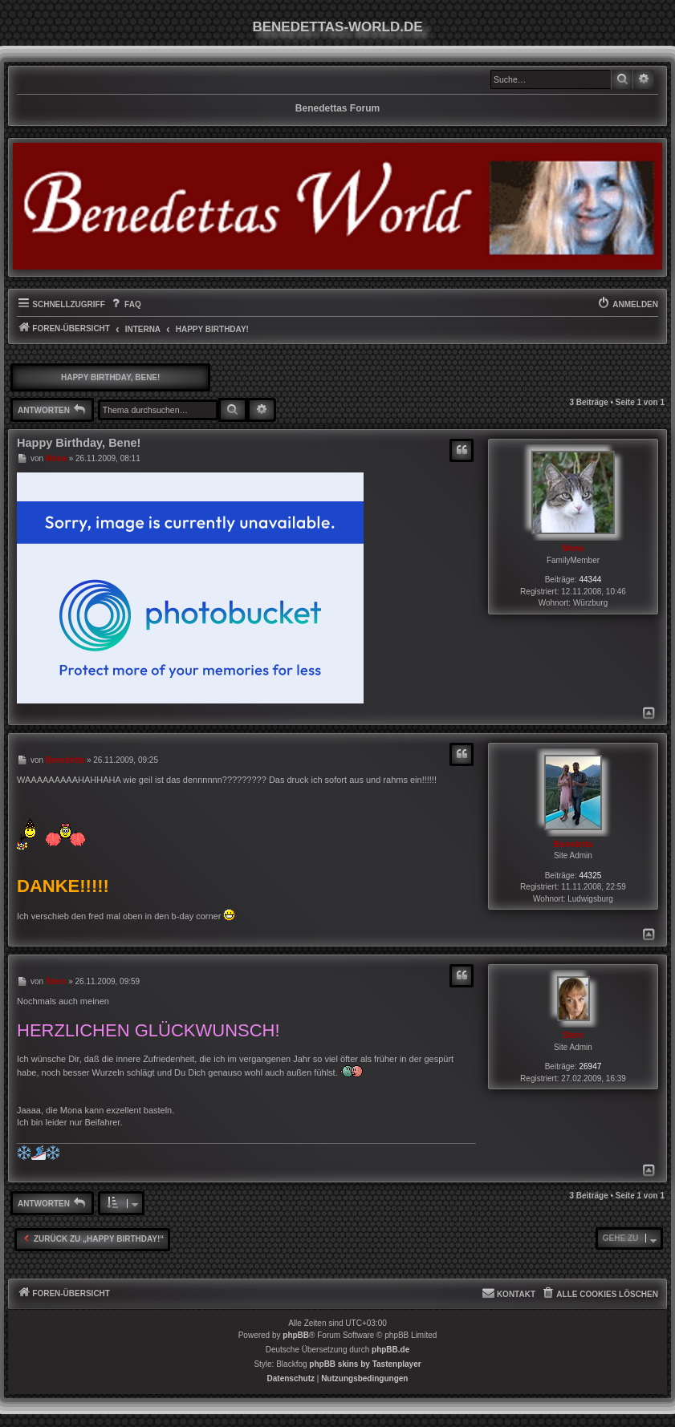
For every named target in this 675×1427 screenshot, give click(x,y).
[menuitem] (125, 304)
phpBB (296, 1335)
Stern (573, 1035)
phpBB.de (390, 1349)
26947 (590, 1066)
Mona (573, 548)
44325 (590, 875)
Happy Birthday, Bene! (110, 377)
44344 (590, 579)
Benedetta (573, 844)
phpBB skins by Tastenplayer (365, 1364)
